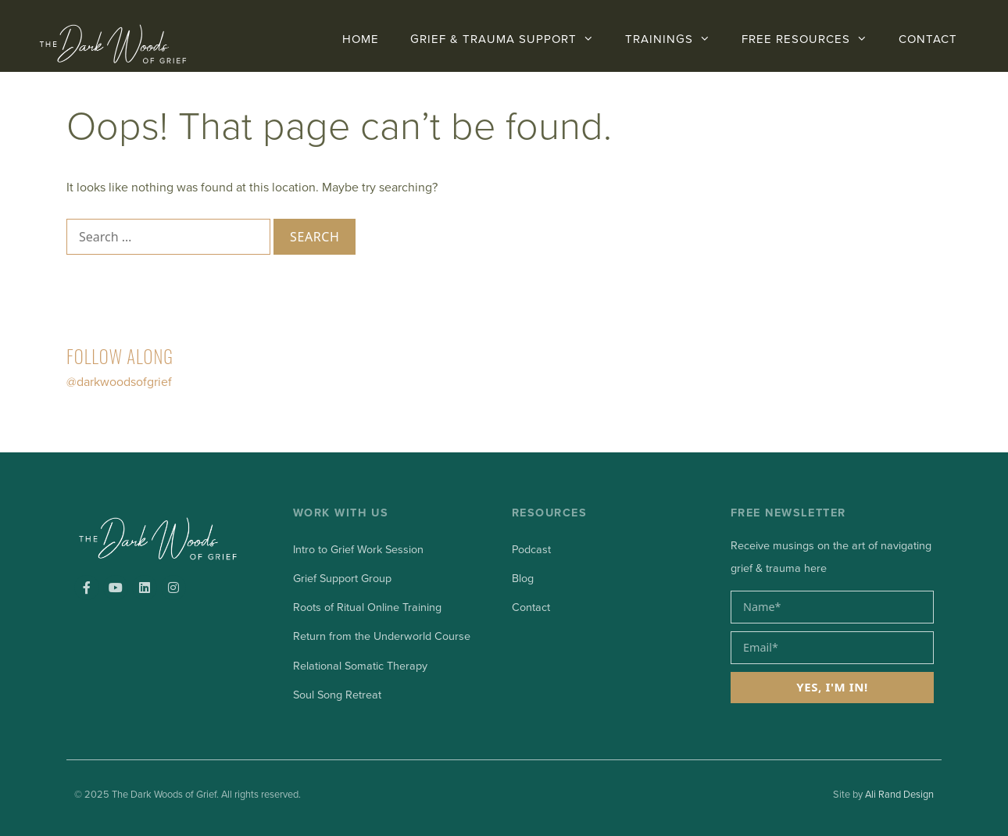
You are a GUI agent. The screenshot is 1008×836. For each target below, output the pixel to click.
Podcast (531, 549)
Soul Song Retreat (337, 695)
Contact (531, 607)
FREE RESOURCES (812, 39)
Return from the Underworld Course (381, 636)
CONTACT (928, 39)
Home (360, 39)
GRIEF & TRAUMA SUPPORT (509, 39)
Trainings (675, 39)
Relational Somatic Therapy (360, 666)
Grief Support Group (342, 578)
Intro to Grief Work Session (358, 549)
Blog (523, 578)
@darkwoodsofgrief (119, 382)
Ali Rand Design (899, 794)
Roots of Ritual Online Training (367, 607)
